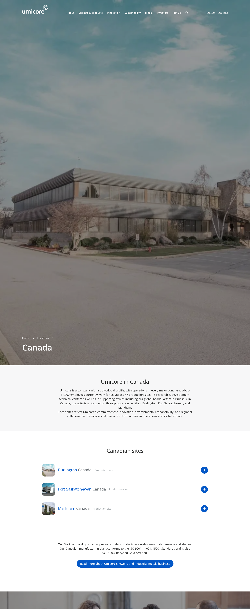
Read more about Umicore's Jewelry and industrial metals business (125, 564)
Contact (210, 12)
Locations (223, 12)
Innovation (113, 12)
